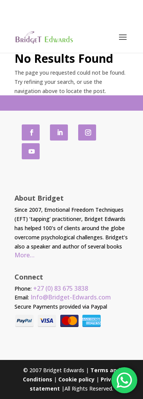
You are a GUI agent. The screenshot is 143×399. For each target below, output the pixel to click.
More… (24, 255)
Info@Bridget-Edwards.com (71, 297)
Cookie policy (76, 379)
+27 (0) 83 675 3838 (60, 288)
